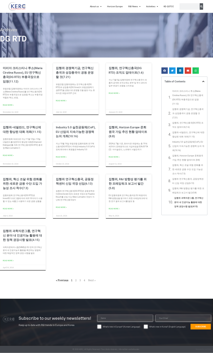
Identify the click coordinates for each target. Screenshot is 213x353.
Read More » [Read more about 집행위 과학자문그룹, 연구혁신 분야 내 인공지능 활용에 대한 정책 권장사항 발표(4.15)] (8, 261)
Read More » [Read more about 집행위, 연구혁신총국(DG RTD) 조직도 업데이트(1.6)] (114, 93)
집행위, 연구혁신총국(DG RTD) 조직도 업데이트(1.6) (187, 125)
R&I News (134, 6)
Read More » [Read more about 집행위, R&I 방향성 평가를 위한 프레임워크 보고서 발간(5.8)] (114, 209)
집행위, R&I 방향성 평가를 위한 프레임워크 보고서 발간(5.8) (128, 184)
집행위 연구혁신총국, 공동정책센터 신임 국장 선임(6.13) (188, 181)
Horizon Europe (115, 6)
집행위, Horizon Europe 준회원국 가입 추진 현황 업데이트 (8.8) (128, 132)
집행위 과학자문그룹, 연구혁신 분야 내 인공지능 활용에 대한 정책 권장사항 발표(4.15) (22, 235)
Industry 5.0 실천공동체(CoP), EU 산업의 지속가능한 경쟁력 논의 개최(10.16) (76, 132)
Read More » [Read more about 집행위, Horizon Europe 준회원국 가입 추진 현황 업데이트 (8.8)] (114, 157)
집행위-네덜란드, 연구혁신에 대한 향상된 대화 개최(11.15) (188, 134)
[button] (164, 70)
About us (95, 6)
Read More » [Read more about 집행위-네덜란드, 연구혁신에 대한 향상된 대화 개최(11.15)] (8, 155)
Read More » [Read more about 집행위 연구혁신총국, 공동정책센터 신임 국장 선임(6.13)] (61, 207)
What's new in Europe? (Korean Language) (121, 327)
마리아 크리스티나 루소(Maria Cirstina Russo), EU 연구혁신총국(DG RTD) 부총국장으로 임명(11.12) (187, 97)
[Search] (201, 6)
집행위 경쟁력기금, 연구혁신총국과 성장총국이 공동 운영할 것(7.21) (75, 72)
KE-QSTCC (169, 6)
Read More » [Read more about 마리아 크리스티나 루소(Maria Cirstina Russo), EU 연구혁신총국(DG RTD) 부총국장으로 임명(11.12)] (8, 105)
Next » (92, 280)
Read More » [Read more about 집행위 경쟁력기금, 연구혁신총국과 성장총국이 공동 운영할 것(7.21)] (61, 101)
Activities (152, 6)
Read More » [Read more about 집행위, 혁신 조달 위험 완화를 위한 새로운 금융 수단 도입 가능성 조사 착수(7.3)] (8, 209)
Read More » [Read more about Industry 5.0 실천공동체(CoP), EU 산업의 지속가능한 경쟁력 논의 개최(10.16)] (61, 157)
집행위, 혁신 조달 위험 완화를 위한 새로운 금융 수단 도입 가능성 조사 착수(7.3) (22, 184)
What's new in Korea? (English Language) (167, 327)
